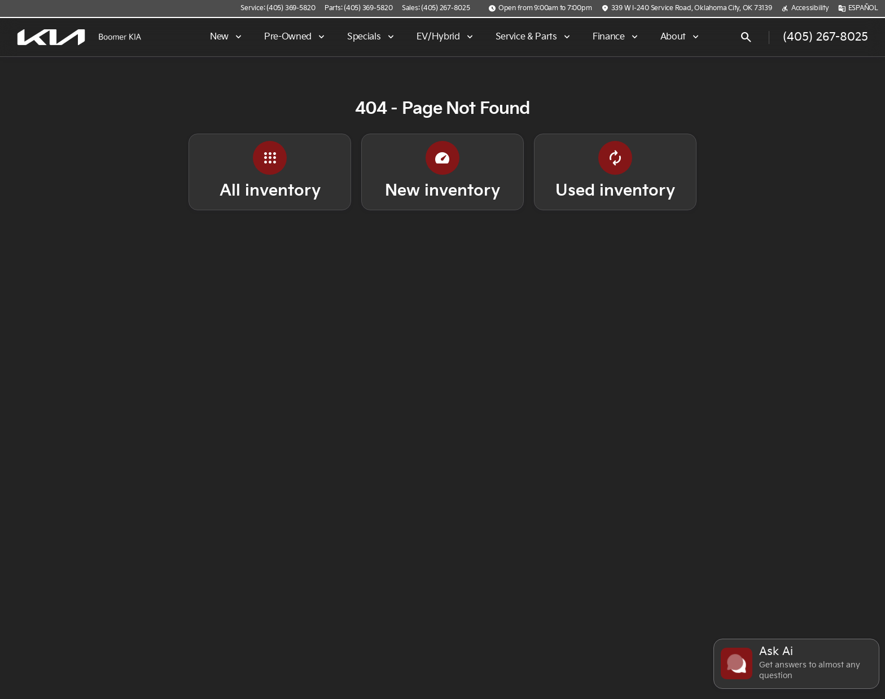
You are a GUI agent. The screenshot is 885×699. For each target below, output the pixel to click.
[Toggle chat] (796, 664)
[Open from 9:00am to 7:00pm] (540, 8)
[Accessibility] (805, 8)
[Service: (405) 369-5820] (277, 8)
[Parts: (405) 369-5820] (358, 8)
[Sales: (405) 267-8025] (436, 8)
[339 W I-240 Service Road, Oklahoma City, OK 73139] (686, 8)
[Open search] (746, 37)
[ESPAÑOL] (858, 8)
